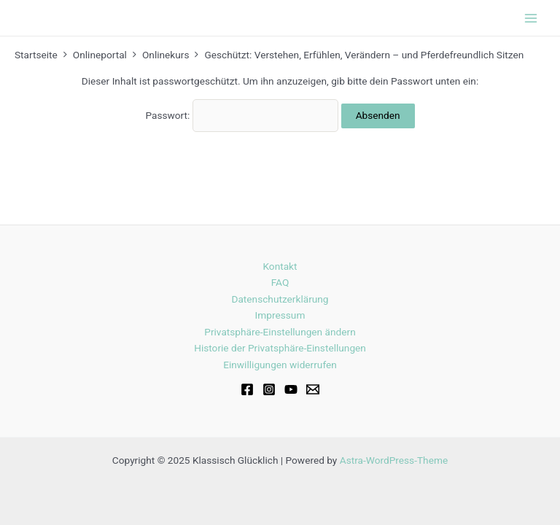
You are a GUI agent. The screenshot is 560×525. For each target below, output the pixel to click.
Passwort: (241, 115)
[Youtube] (291, 389)
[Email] (312, 389)
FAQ (280, 282)
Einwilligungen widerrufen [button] (280, 364)
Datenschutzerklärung (279, 299)
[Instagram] (269, 389)
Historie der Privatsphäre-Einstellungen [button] (280, 348)
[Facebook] (247, 389)
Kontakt (279, 266)
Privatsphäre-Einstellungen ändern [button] (279, 332)
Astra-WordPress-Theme (394, 460)
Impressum (280, 315)
